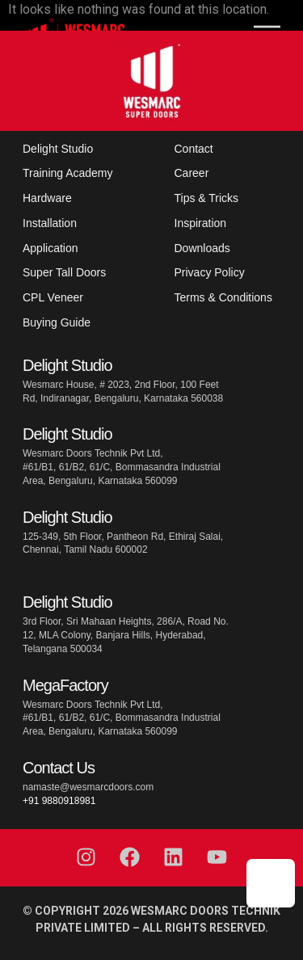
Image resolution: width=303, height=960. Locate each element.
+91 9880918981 (59, 800)
